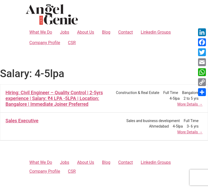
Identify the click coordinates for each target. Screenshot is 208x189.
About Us (85, 32)
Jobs (64, 32)
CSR (72, 42)
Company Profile (44, 42)
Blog (106, 32)
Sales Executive (22, 120)
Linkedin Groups (156, 32)
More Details (189, 104)
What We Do (40, 32)
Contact (125, 32)
